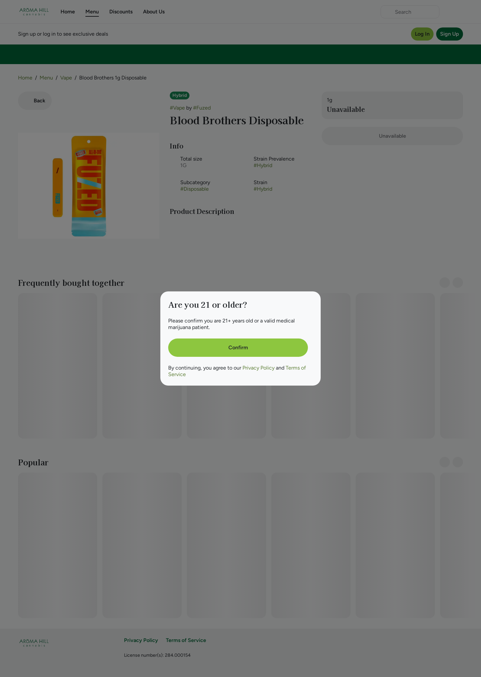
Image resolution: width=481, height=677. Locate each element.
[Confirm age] (238, 347)
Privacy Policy (258, 368)
